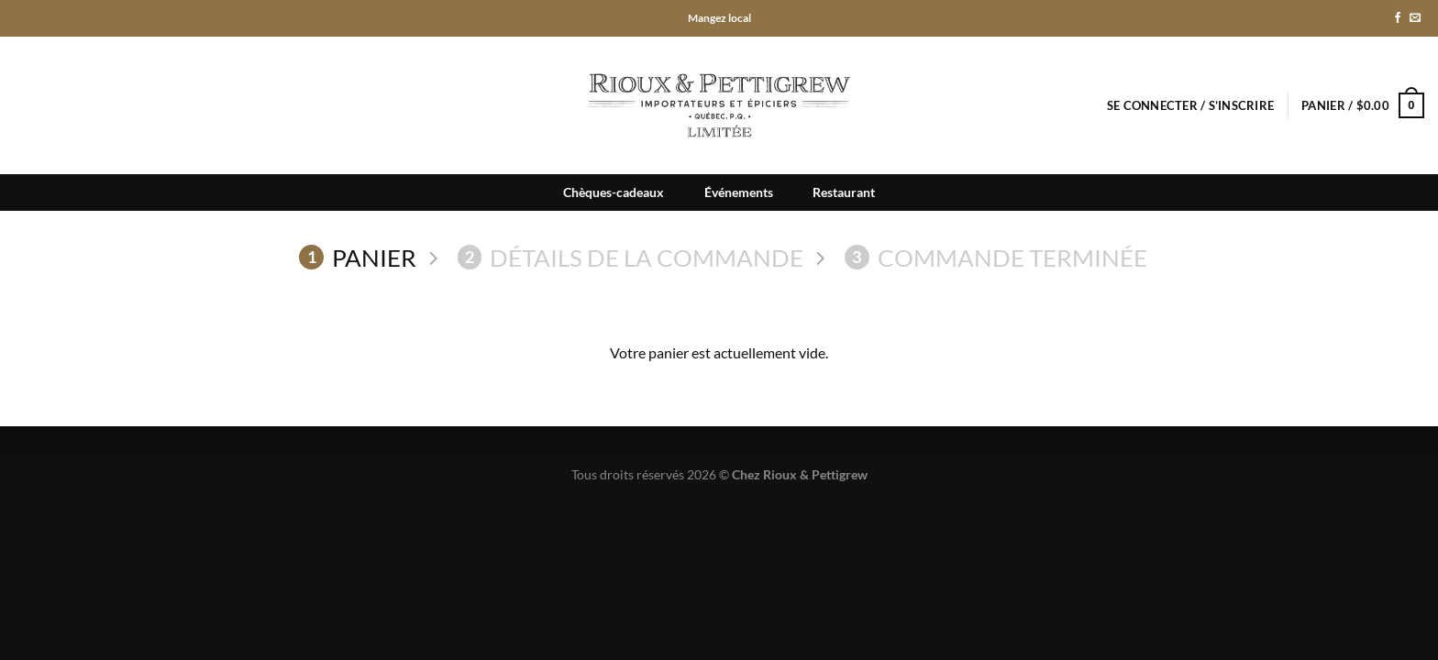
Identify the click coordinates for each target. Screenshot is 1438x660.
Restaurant (844, 192)
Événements (738, 192)
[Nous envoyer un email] (1415, 18)
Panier (357, 257)
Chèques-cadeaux (613, 192)
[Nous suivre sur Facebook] (1397, 18)
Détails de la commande (631, 257)
